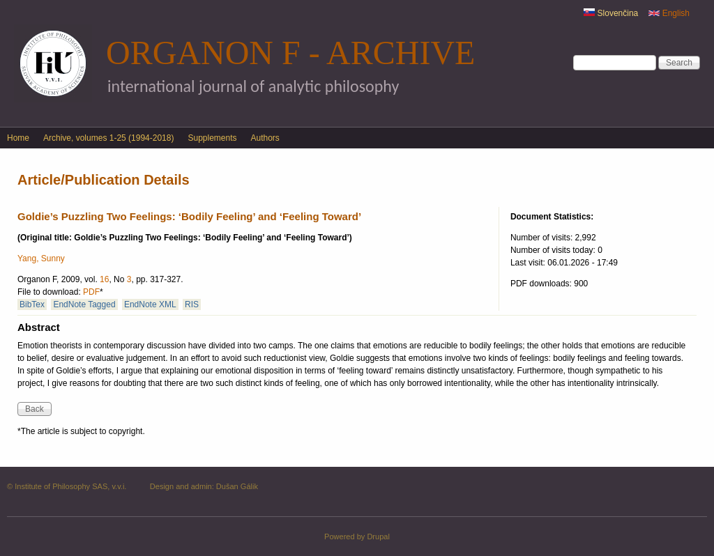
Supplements (212, 138)
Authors (265, 138)
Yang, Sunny (41, 258)
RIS (192, 304)
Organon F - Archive (290, 52)
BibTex (32, 304)
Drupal (378, 536)
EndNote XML (150, 304)
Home (18, 138)
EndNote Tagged (84, 304)
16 (104, 279)
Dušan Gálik (237, 486)
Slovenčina (611, 13)
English (669, 13)
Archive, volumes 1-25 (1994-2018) (108, 138)
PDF (91, 292)
